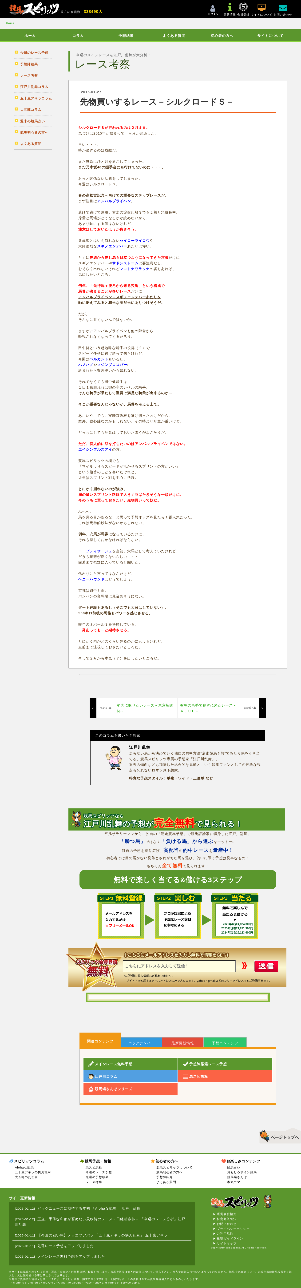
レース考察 (94, 1182)
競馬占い (233, 1167)
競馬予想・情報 (98, 1161)
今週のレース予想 (99, 1172)
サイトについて (270, 36)
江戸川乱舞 (139, 747)
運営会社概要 (227, 1214)
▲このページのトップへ (278, 1135)
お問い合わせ (227, 1224)
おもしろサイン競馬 (242, 1172)
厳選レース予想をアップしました (65, 1246)
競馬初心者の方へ (169, 1172)
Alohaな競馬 (24, 1167)
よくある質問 (174, 36)
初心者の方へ (222, 36)
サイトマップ (227, 1243)
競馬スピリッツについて (174, 1167)
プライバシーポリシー (233, 1229)
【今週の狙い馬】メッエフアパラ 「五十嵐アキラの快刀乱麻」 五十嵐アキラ (102, 1235)
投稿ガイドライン (230, 1238)
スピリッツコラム (29, 1161)
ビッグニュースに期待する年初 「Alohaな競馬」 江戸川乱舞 (88, 1208)
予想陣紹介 (164, 1177)
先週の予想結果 (97, 1177)
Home (10, 23)
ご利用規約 (225, 1233)
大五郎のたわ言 (26, 1177)
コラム (78, 36)
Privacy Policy (91, 1282)
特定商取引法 (227, 1219)
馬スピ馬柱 (94, 1167)
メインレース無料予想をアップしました (71, 1256)
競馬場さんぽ (237, 1177)
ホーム (30, 36)
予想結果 (126, 36)
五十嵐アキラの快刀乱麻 (33, 1172)
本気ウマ (233, 1182)
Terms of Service (119, 1282)
